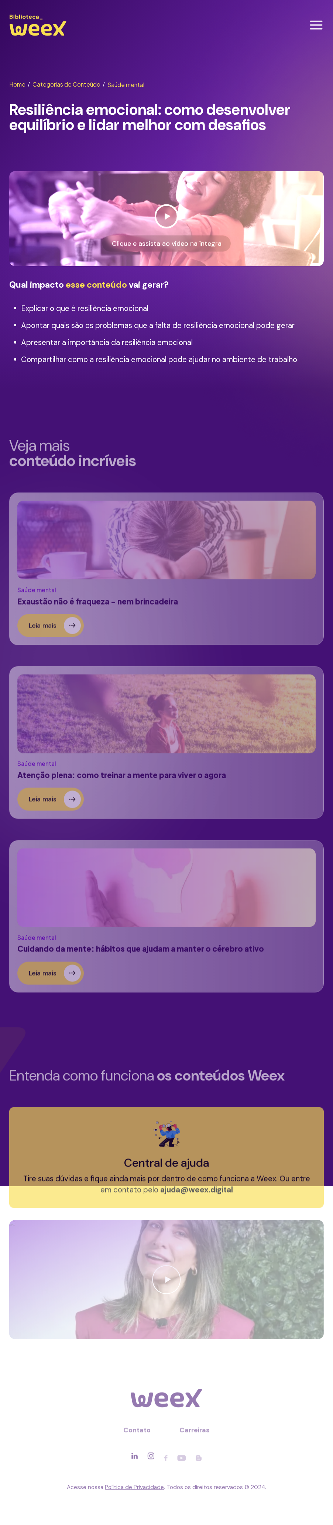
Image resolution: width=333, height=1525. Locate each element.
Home (19, 84)
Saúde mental (125, 84)
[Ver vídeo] (166, 219)
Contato (137, 1433)
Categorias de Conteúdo (68, 84)
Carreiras (194, 1433)
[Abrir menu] (316, 25)
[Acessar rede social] (134, 1459)
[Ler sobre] (166, 572)
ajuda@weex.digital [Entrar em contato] (196, 1193)
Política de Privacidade (134, 1487)
